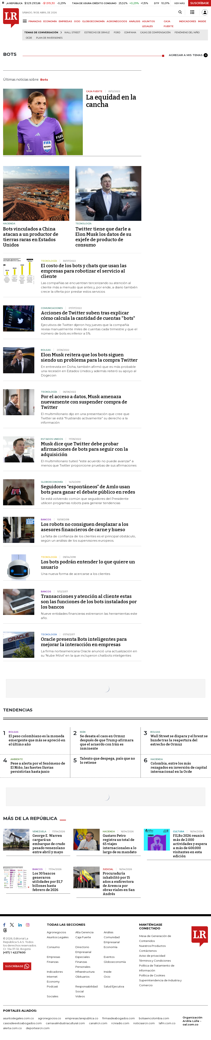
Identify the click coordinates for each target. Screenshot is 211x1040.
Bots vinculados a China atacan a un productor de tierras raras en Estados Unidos (30, 237)
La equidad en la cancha (111, 101)
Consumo (53, 946)
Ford (117, 32)
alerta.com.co (12, 1027)
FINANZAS (35, 21)
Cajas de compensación (155, 32)
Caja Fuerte (83, 936)
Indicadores (55, 971)
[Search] (180, 12)
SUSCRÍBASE (199, 3)
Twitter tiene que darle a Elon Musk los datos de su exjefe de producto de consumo (103, 237)
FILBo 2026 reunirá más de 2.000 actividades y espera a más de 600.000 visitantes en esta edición (190, 845)
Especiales (82, 956)
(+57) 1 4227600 (14, 952)
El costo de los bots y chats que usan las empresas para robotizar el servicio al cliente (84, 271)
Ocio (107, 976)
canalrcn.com (98, 1022)
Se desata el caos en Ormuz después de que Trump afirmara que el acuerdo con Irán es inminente (107, 742)
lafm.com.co (167, 1022)
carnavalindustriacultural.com (65, 1022)
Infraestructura (85, 971)
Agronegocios (56, 931)
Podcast (52, 986)
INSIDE (202, 21)
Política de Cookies (152, 975)
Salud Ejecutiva (114, 986)
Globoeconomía (115, 961)
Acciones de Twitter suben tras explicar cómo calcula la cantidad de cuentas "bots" (88, 315)
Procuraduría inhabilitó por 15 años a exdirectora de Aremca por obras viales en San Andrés (119, 883)
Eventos (109, 956)
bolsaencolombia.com (154, 1017)
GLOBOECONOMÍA (93, 21)
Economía (110, 946)
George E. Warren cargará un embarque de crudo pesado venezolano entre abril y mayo (48, 843)
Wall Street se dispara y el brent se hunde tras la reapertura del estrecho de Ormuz (179, 740)
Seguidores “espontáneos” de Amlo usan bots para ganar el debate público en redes (88, 489)
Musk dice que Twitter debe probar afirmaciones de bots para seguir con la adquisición (84, 449)
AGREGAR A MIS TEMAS (188, 55)
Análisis (108, 931)
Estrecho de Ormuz (97, 32)
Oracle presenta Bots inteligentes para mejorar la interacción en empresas (84, 641)
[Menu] (25, 21)
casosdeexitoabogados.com (22, 1022)
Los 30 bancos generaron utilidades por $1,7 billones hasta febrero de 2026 (47, 881)
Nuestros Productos (152, 945)
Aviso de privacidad (152, 955)
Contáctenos (148, 950)
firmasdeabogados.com (118, 1017)
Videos (80, 996)
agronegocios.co (49, 1017)
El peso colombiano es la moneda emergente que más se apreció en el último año (37, 740)
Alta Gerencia (84, 931)
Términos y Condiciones (155, 960)
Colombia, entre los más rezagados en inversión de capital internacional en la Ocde (179, 767)
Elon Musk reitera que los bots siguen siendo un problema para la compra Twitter (89, 357)
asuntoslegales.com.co (18, 1017)
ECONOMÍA (50, 21)
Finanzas (52, 961)
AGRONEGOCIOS (117, 21)
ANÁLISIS (134, 21)
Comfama (130, 32)
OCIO (77, 21)
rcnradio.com (120, 1022)
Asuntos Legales (57, 936)
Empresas (53, 956)
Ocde (29, 38)
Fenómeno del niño (187, 32)
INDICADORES (187, 21)
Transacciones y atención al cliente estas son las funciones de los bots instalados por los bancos (89, 602)
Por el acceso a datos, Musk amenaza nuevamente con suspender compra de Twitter (84, 402)
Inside (108, 971)
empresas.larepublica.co (81, 1017)
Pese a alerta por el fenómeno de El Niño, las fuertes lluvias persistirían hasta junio (37, 767)
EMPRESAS (65, 21)
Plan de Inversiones (49, 38)
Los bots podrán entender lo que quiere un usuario (88, 564)
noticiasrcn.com (144, 1022)
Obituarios (82, 976)
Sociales (52, 996)
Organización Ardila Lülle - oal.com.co (192, 1020)
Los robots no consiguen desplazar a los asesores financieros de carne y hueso (84, 527)
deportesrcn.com (38, 1027)
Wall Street (72, 32)
